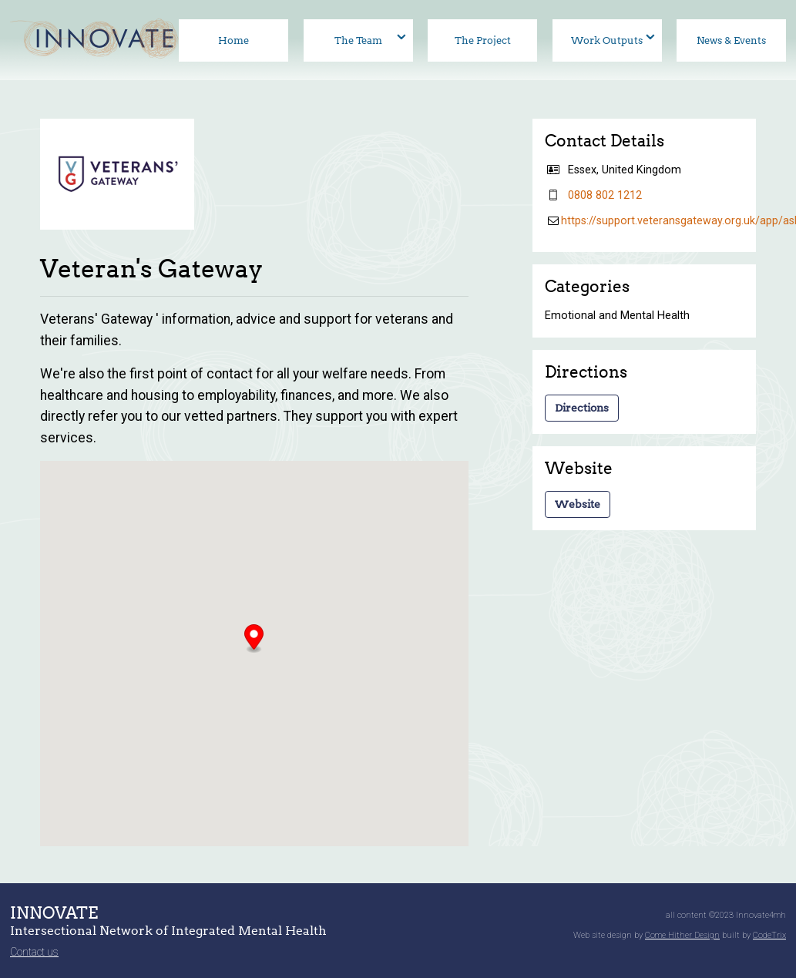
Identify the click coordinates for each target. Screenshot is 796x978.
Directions (582, 408)
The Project (483, 40)
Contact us (34, 952)
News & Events (731, 40)
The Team (358, 40)
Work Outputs (607, 40)
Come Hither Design (682, 935)
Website (577, 504)
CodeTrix (769, 935)
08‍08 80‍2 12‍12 (605, 195)
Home (233, 40)
